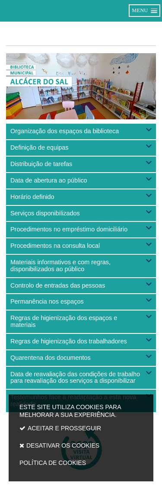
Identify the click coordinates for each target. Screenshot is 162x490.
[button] (81, 131)
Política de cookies (52, 462)
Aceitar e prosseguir (64, 428)
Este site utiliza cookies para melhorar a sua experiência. (81, 437)
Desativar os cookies (62, 445)
